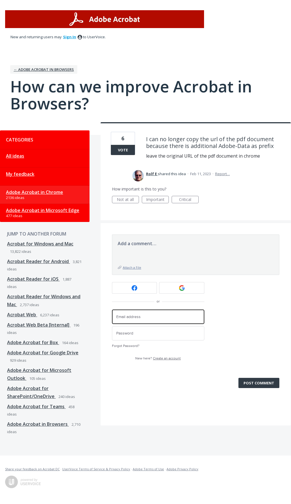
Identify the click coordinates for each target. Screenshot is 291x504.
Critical (189, 200)
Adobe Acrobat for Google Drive (42, 353)
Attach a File (132, 267)
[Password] (158, 333)
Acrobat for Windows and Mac (40, 244)
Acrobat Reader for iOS (33, 279)
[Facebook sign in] (134, 288)
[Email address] (158, 317)
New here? (158, 358)
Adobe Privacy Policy (182, 469)
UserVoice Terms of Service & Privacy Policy (96, 469)
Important (157, 200)
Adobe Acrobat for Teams (36, 406)
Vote (123, 150)
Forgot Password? (126, 346)
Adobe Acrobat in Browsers (38, 424)
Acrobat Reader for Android (38, 261)
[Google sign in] (181, 288)
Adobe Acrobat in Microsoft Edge (42, 210)
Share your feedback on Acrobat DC (32, 469)
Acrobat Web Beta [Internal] (38, 325)
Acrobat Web (22, 315)
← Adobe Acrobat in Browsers (44, 69)
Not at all (128, 200)
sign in (69, 36)
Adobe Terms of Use (148, 469)
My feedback (20, 174)
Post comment (259, 383)
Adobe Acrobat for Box (33, 342)
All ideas (15, 156)
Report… (222, 173)
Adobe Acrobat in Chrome (34, 192)
